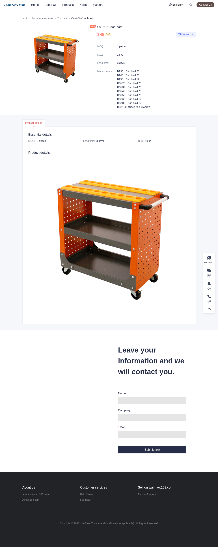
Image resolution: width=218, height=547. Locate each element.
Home (35, 4)
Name (122, 393)
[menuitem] (35, 5)
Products (68, 4)
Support (97, 4)
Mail (122, 427)
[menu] (98, 4)
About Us (51, 4)
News (83, 4)
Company (124, 410)
